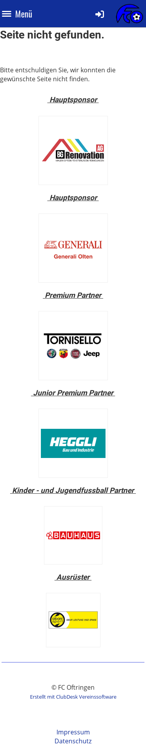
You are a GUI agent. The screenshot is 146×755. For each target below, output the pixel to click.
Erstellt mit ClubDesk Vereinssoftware (73, 696)
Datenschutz (73, 741)
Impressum (73, 732)
